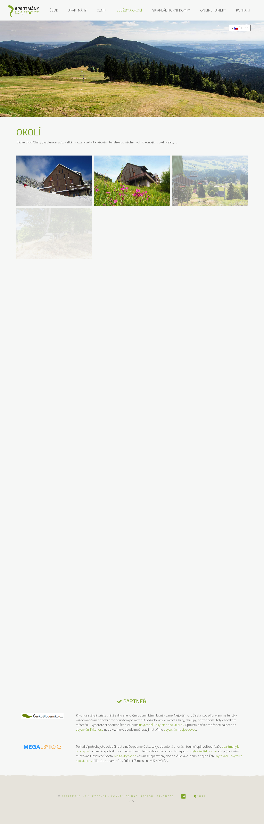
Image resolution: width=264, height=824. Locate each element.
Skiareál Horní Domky (171, 10)
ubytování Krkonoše (90, 729)
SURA (200, 796)
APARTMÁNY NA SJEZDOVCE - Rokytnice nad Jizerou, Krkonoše (118, 796)
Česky (240, 28)
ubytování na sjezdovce (180, 729)
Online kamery (213, 10)
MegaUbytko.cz (125, 756)
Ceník (101, 10)
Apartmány (77, 10)
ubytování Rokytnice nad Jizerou (161, 724)
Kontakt (243, 10)
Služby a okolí (129, 10)
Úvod (53, 10)
